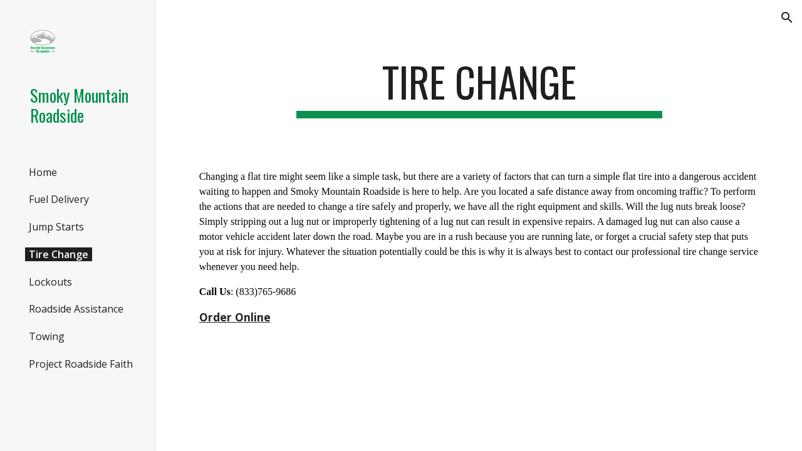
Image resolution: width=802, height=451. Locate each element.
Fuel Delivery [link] (59, 199)
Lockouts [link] (50, 282)
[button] (787, 18)
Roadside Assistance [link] (76, 309)
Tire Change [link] (58, 254)
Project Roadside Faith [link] (81, 364)
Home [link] (43, 172)
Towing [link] (47, 336)
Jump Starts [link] (56, 227)
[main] (479, 88)
